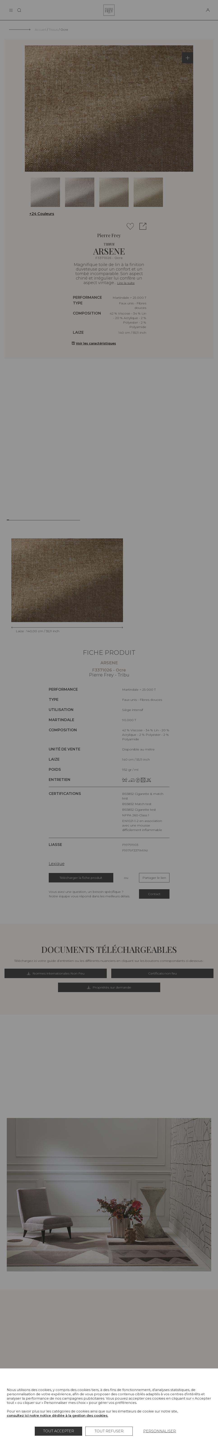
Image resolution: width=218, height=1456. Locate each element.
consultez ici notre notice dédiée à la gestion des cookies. (57, 1415)
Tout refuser (109, 1431)
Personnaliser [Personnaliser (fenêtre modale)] (159, 1431)
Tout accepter (58, 1431)
